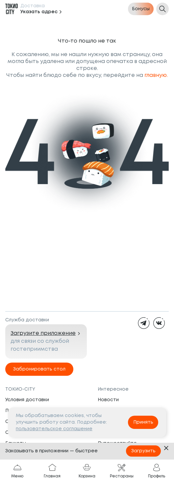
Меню (17, 471)
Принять (143, 422)
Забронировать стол (39, 369)
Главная (52, 471)
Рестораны (122, 471)
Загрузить (143, 451)
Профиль (156, 471)
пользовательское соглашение (54, 429)
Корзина (87, 471)
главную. (156, 75)
